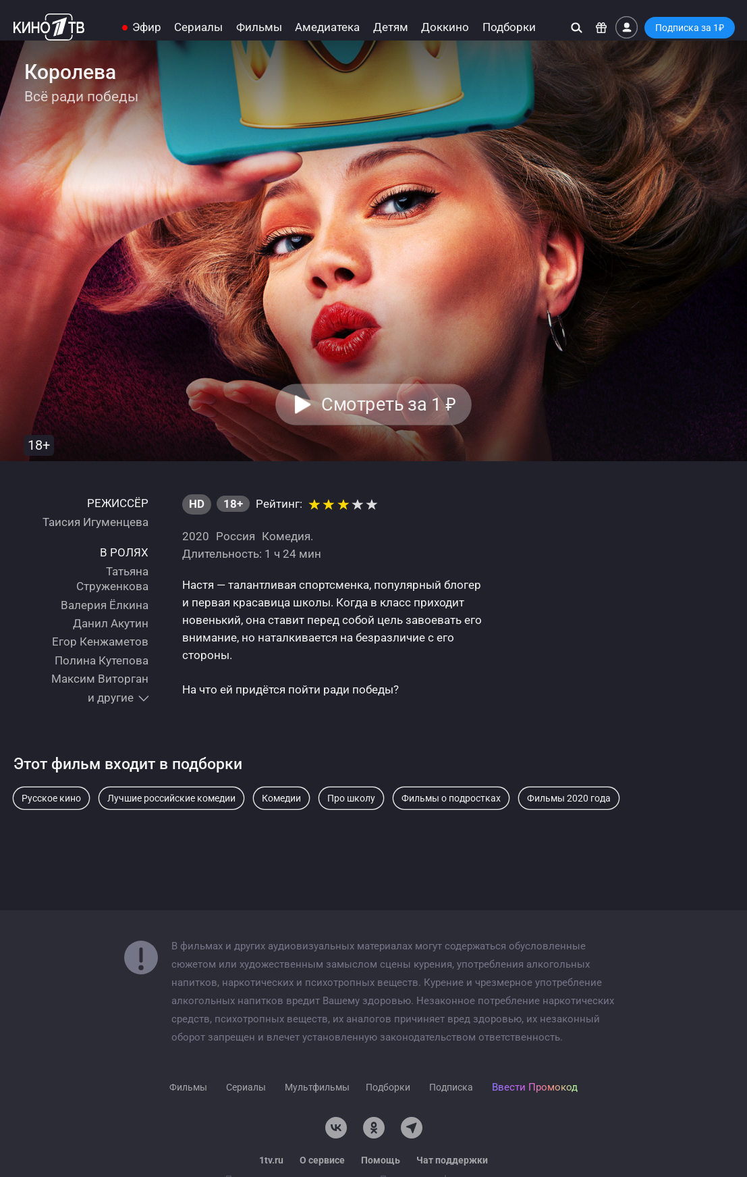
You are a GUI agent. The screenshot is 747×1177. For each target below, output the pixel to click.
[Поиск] (576, 27)
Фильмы (259, 27)
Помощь (380, 1160)
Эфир (146, 27)
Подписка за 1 (689, 27)
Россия (235, 536)
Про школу (351, 798)
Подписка (451, 1087)
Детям (390, 27)
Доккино (445, 27)
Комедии (281, 798)
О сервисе (322, 1160)
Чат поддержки (452, 1160)
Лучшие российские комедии (171, 798)
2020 (195, 536)
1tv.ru (271, 1160)
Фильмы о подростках (451, 798)
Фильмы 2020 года (569, 798)
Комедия (286, 536)
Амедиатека (327, 27)
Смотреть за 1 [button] (389, 404)
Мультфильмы (317, 1087)
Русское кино (51, 798)
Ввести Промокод (535, 1087)
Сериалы (198, 27)
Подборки (509, 27)
